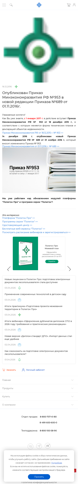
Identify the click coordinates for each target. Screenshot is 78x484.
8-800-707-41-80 (48, 416)
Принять (39, 476)
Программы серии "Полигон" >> (20, 221)
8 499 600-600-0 (48, 422)
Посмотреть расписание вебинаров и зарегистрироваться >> (36, 232)
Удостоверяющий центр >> (17, 225)
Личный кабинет (33, 369)
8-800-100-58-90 (48, 430)
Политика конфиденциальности (39, 482)
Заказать (9, 370)
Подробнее (56, 463)
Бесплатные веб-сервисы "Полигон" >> (23, 228)
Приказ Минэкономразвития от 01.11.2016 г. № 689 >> (30, 146)
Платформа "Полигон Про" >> (18, 218)
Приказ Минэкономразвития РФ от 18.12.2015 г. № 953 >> (32, 132)
